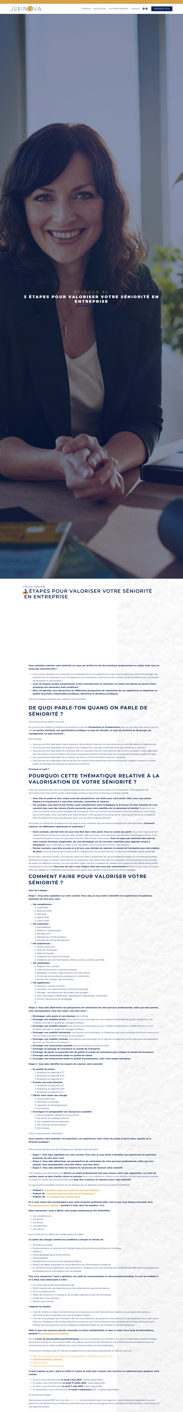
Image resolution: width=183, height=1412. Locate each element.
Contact (135, 9)
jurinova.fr (74, 1400)
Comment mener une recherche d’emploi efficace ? (72, 1190)
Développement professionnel (48, 1366)
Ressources (100, 9)
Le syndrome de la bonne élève (63, 1197)
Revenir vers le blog (34, 587)
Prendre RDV (162, 9)
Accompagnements (118, 9)
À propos (86, 9)
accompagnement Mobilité (44, 1205)
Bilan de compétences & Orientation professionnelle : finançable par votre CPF (73, 1356)
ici (117, 1400)
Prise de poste (40, 1362)
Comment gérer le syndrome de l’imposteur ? (71, 1193)
